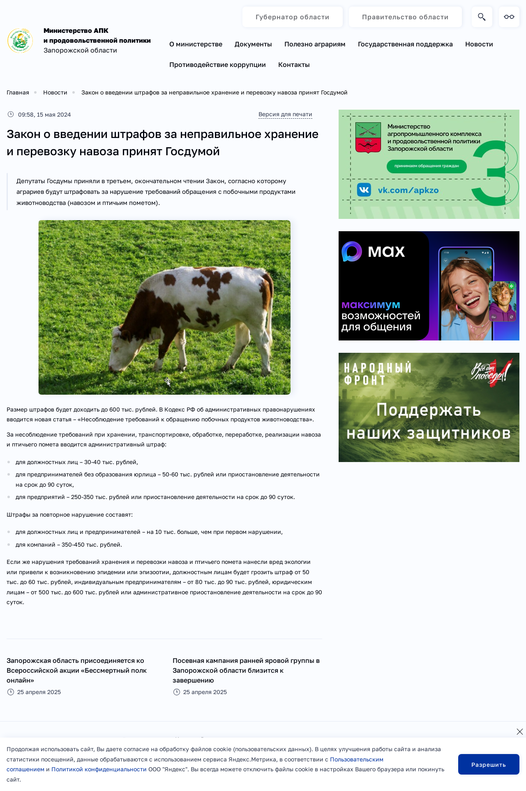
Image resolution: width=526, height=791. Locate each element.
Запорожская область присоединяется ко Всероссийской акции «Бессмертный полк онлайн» (77, 670)
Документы (253, 44)
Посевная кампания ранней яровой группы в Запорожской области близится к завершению (246, 670)
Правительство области (405, 17)
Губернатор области (293, 17)
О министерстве (195, 44)
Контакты (294, 64)
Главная (18, 92)
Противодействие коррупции (217, 64)
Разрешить (488, 764)
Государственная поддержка (405, 44)
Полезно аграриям (315, 44)
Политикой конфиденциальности (99, 769)
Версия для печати (285, 113)
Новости (479, 44)
